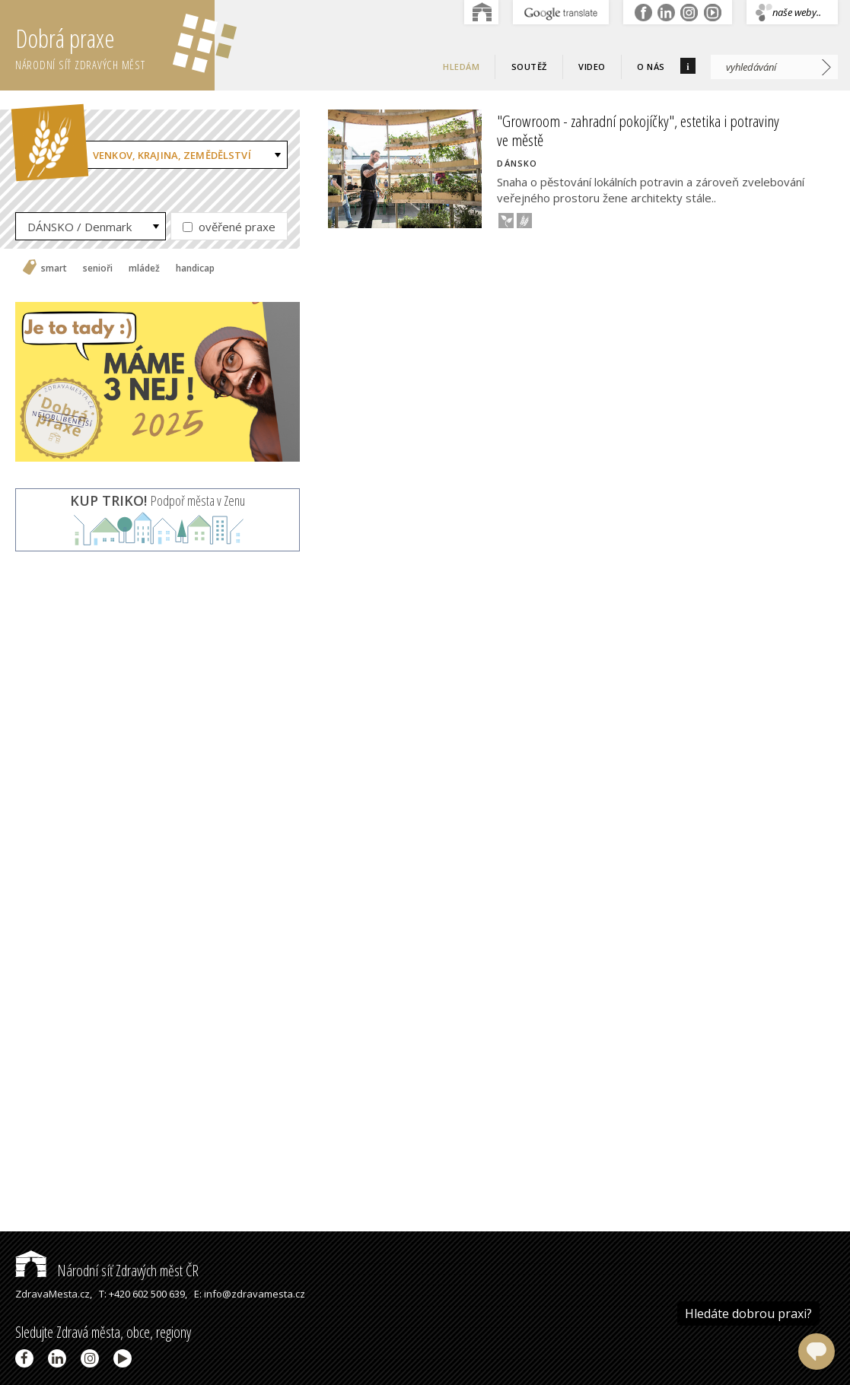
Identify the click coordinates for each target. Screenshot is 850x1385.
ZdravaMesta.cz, (53, 1294)
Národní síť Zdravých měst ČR (107, 1270)
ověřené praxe (229, 226)
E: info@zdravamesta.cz (249, 1294)
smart (54, 268)
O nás (651, 66)
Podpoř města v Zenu (157, 500)
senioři (98, 268)
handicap (195, 268)
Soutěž (529, 66)
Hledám (461, 66)
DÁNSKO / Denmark (79, 226)
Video (592, 66)
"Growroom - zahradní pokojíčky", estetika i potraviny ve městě (638, 130)
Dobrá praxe (115, 46)
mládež (144, 268)
